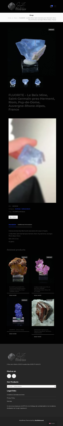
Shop (15, 18)
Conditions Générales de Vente (16, 394)
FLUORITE (16, 211)
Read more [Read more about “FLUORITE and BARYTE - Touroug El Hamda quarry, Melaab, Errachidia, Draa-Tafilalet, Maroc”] (12, 295)
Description (12, 224)
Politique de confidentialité (38, 406)
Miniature (22, 211)
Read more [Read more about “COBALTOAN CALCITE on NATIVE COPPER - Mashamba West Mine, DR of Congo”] (37, 295)
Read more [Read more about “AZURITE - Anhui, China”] (12, 333)
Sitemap (9, 401)
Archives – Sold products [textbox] (31, 386)
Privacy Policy (11, 398)
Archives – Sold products (22, 209)
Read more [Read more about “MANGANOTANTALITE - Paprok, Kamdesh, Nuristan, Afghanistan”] (37, 336)
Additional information (25, 224)
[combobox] (31, 386)
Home (9, 18)
